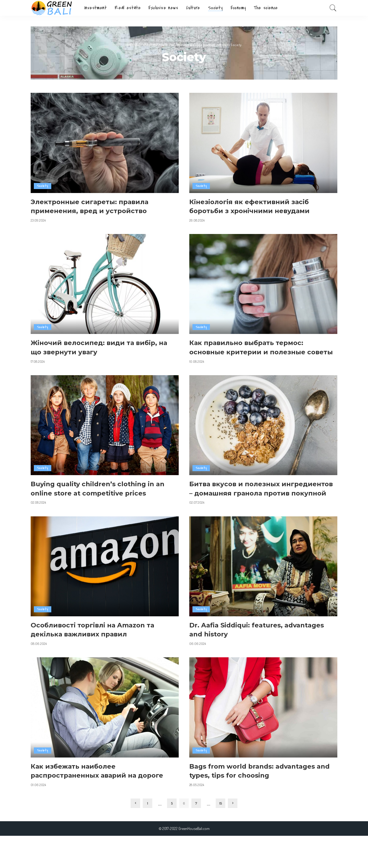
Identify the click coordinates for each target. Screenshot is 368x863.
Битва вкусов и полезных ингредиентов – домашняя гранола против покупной (259, 502)
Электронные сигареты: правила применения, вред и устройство (96, 206)
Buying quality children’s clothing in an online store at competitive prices (102, 497)
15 (220, 830)
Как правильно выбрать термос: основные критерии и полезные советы (253, 351)
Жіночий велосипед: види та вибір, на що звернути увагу (101, 347)
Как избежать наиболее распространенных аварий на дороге (90, 793)
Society (42, 186)
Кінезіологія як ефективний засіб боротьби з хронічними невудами (256, 206)
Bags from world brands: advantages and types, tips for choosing (260, 789)
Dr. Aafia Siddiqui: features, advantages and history (241, 648)
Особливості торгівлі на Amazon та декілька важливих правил (101, 648)
